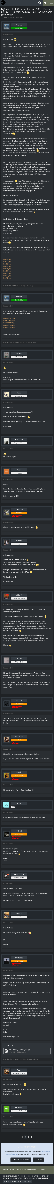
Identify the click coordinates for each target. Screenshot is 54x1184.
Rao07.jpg (7, 271)
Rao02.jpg (7, 261)
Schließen (27, 1181)
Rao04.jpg (7, 266)
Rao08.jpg (7, 273)
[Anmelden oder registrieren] (45, 3)
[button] (51, 3)
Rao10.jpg (7, 278)
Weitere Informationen (12, 1181)
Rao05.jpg (7, 269)
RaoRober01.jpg (9, 318)
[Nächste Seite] (31, 1137)
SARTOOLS (23, 1059)
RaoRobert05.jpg (9, 327)
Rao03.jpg (7, 264)
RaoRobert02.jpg (9, 320)
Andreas (6, 18)
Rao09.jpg (7, 276)
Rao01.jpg (7, 259)
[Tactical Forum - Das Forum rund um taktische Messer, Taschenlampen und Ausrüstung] (13, 2)
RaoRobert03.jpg (9, 323)
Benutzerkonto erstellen (21, 1159)
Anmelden (38, 1159)
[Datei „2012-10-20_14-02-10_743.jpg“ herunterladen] (27, 1051)
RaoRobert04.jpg (9, 325)
